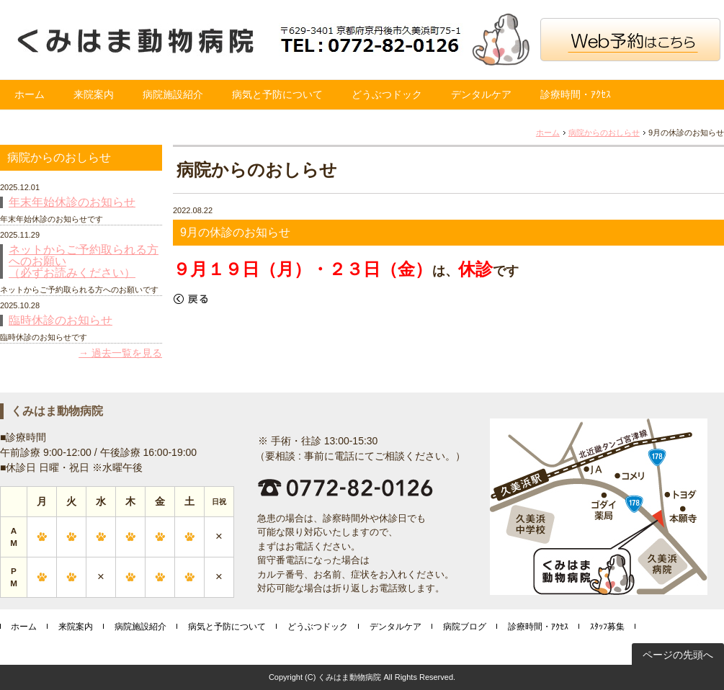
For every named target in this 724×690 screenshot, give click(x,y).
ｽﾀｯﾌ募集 (607, 627)
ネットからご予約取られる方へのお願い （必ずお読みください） (83, 261)
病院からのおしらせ (604, 132)
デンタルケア (481, 94)
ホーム (29, 94)
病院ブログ (464, 627)
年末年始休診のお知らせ (72, 202)
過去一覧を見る (126, 353)
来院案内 (93, 94)
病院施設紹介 (173, 94)
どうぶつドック (387, 94)
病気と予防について (277, 94)
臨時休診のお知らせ (60, 320)
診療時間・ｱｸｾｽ (575, 94)
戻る (191, 299)
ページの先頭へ (678, 654)
